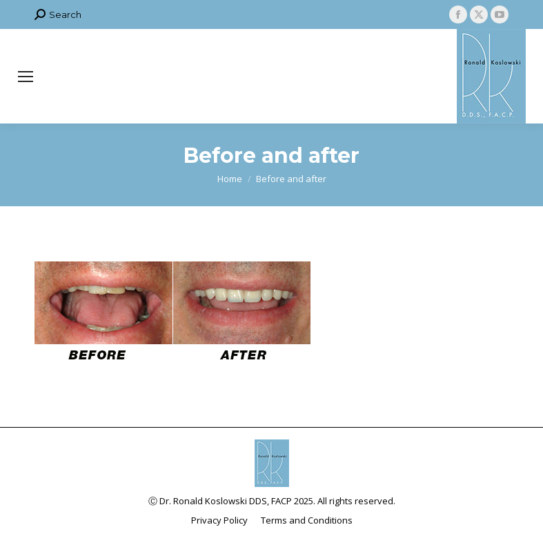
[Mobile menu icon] (25, 76)
